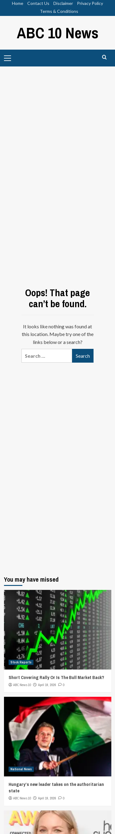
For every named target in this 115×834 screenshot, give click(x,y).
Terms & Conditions (59, 11)
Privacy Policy (90, 3)
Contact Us (38, 3)
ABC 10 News (57, 32)
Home (17, 3)
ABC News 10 (22, 685)
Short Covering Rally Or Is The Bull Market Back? (56, 677)
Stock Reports (21, 662)
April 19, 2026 (47, 685)
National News (21, 769)
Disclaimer (63, 3)
